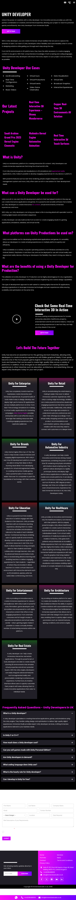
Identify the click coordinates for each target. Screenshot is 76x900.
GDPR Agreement (8, 828)
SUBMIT (6, 838)
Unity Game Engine (20, 413)
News (59, 857)
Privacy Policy (45, 863)
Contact (43, 860)
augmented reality (58, 171)
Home (42, 855)
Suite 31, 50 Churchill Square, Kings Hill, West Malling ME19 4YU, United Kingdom (58, 868)
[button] (74, 2)
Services (60, 855)
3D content (36, 204)
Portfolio (43, 857)
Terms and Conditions (65, 860)
